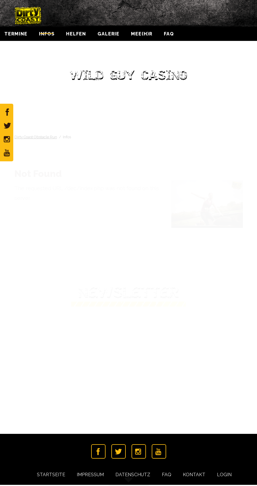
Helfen (76, 36)
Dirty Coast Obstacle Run (35, 138)
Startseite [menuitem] (51, 476)
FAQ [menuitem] (166, 476)
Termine (15, 36)
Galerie (108, 36)
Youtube (159, 452)
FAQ (169, 36)
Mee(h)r (141, 36)
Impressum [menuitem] (90, 476)
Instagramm (139, 452)
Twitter (118, 452)
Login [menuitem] (224, 476)
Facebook (98, 452)
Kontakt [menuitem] (194, 476)
